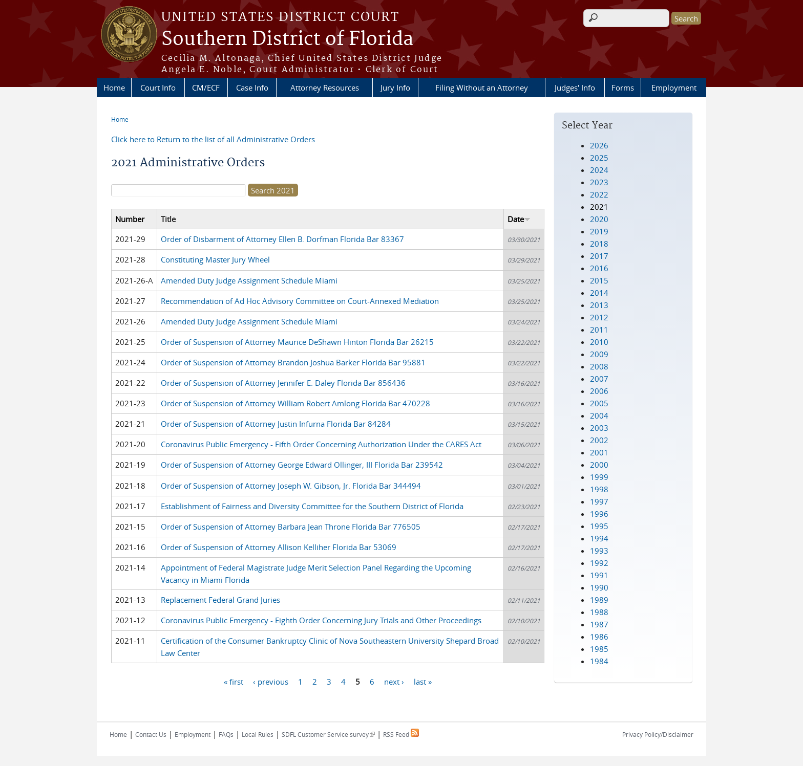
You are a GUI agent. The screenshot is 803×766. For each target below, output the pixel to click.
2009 (599, 354)
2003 (599, 428)
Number (129, 219)
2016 (599, 268)
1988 (599, 612)
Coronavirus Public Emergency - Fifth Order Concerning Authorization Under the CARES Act (321, 444)
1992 (599, 563)
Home (114, 87)
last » (423, 681)
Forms (622, 87)
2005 (599, 403)
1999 (599, 477)
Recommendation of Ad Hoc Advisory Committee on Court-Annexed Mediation (300, 301)
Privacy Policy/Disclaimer (657, 734)
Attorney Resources (324, 87)
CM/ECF (206, 87)
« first (233, 681)
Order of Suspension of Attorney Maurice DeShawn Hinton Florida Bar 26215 (297, 342)
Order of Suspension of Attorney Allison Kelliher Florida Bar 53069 (278, 547)
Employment (673, 87)
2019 (599, 231)
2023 (599, 182)
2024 (599, 170)
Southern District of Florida (287, 39)
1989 (599, 600)
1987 (599, 624)
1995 (599, 526)
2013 (599, 305)
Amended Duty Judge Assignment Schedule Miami (249, 280)
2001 (599, 452)
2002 (599, 440)
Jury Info (395, 87)
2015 (599, 280)
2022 (599, 194)
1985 (599, 649)
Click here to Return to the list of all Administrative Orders (213, 139)
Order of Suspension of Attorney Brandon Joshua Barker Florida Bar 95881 (293, 362)
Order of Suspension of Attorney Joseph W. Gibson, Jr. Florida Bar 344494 (291, 485)
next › (394, 681)
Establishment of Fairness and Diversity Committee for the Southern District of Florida (312, 506)
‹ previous (270, 681)
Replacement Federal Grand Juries (220, 600)
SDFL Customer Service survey (328, 734)
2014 (599, 293)
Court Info (158, 87)
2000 (599, 464)
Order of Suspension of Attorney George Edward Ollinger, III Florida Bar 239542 (302, 464)
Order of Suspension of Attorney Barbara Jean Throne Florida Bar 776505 (290, 526)
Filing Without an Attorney (481, 87)
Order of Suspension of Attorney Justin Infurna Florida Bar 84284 (276, 424)
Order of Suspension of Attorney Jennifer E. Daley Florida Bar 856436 (283, 383)
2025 (599, 157)
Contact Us (150, 734)
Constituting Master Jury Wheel (215, 259)
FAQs (226, 734)
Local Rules (257, 734)
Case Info (252, 87)
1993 (599, 550)
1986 (599, 636)
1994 (599, 538)
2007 (599, 379)
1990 (599, 587)
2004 (599, 415)
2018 (599, 243)
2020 (599, 219)
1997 (599, 501)
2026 (599, 145)
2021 (599, 207)
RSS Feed (401, 734)
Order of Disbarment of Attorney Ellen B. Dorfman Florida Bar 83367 (282, 239)
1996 (599, 514)
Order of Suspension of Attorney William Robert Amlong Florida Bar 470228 (295, 403)
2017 (599, 256)
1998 (599, 489)
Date (519, 219)
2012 (599, 317)
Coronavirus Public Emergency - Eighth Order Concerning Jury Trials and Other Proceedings (321, 620)
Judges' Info (575, 87)
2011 (599, 329)
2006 (599, 391)
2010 (599, 342)
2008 (599, 366)
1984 (599, 661)
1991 (599, 575)
